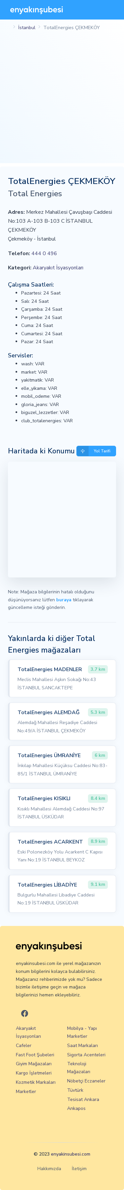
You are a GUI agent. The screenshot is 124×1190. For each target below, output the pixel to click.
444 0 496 (44, 253)
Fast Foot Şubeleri (35, 1055)
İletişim (79, 1169)
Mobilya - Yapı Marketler (82, 1032)
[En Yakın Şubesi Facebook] (24, 1014)
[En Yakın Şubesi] (36, 10)
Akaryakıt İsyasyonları (58, 267)
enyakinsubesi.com (70, 1154)
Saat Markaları (82, 1045)
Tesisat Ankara (83, 1099)
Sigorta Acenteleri (86, 1055)
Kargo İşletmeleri (34, 1073)
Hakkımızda (49, 1169)
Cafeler (23, 1045)
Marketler (26, 1091)
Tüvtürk (75, 1090)
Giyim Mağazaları (34, 1064)
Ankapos (76, 1108)
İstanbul (26, 27)
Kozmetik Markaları (36, 1082)
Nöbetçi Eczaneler (86, 1081)
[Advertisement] (62, 101)
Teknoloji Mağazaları (78, 1068)
